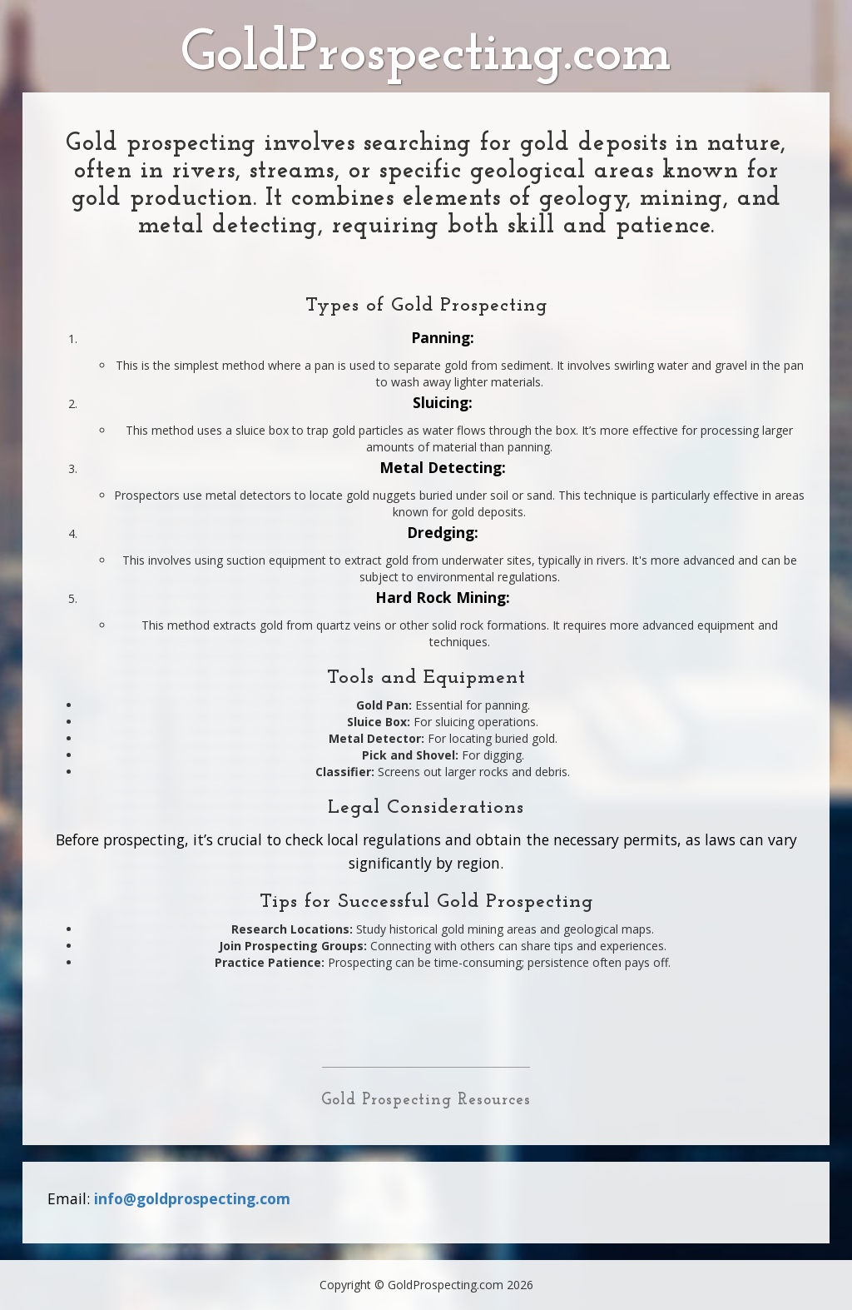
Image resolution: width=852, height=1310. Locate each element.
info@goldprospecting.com (192, 1198)
